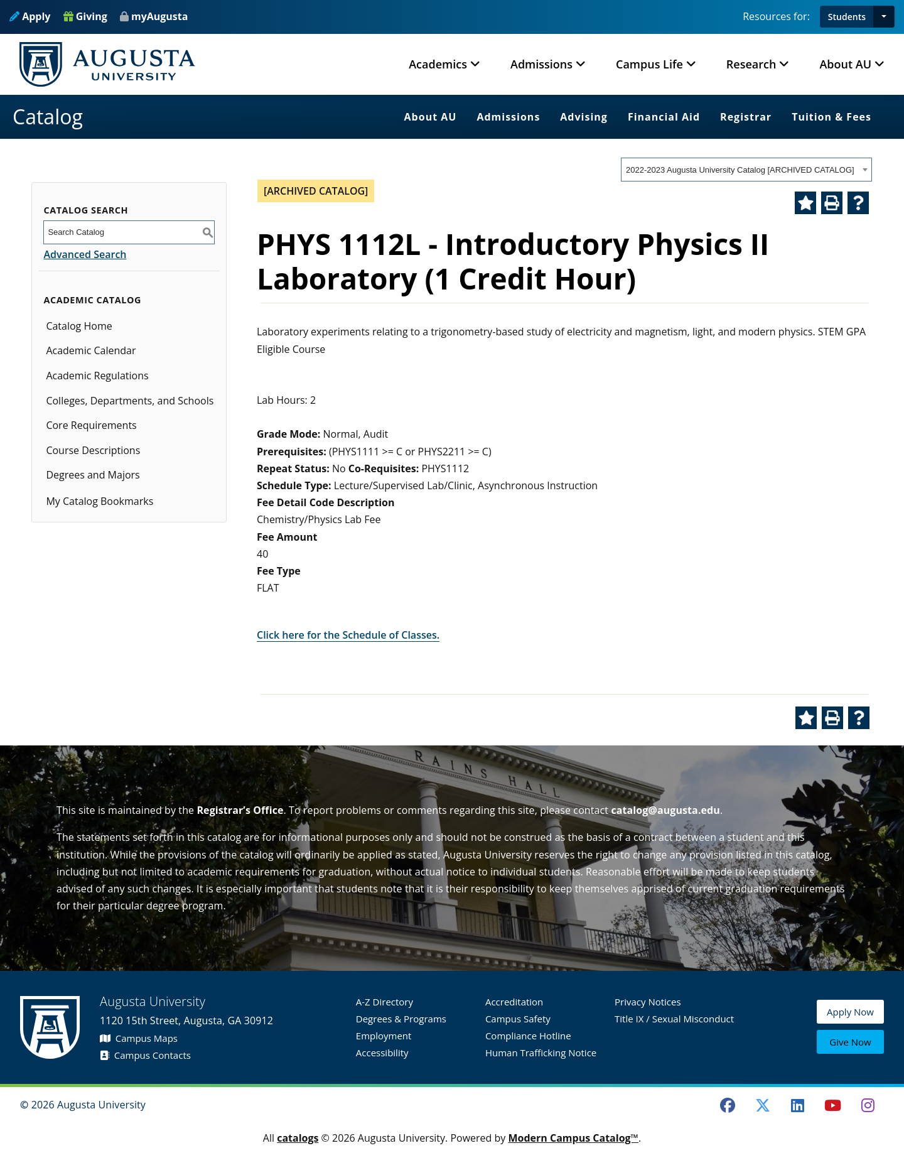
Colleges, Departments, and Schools (129, 401)
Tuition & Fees (831, 117)
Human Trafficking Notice (540, 1052)
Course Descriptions (93, 450)
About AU (430, 117)
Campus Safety (518, 1018)
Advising (584, 117)
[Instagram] (867, 1105)
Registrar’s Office (239, 810)
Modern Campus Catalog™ (573, 1138)
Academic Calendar (91, 350)
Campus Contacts (145, 1055)
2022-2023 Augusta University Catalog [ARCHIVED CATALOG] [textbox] (740, 170)
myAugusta (159, 16)
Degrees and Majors (92, 475)
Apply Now (850, 1013)
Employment (384, 1035)
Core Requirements (91, 425)
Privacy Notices (648, 1001)
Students (847, 17)
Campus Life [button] (649, 64)
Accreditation (514, 1001)
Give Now (850, 1042)
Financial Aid (664, 117)
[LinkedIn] (798, 1105)
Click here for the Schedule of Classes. (348, 635)
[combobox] (746, 169)
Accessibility (382, 1052)
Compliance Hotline (528, 1035)
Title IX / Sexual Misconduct (674, 1018)
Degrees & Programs (401, 1018)
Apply (29, 16)
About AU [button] (845, 64)
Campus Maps (139, 1038)
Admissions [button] (541, 64)
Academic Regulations (97, 375)
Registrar (746, 117)
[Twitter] (763, 1105)
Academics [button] (438, 64)
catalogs (297, 1138)
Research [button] (751, 64)
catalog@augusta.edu (665, 810)
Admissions (508, 117)
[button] (884, 17)
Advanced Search (84, 254)
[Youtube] (833, 1105)
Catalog (48, 116)
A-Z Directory (384, 1001)
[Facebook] (727, 1105)
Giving (85, 16)
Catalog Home (79, 326)
